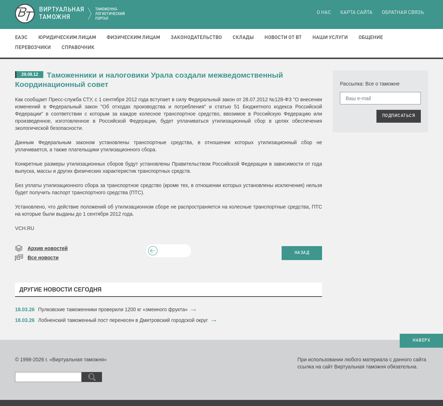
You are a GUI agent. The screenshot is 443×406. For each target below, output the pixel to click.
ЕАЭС (21, 37)
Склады (243, 37)
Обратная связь (403, 12)
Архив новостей (48, 248)
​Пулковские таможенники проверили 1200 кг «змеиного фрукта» (113, 309)
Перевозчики (33, 47)
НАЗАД (302, 253)
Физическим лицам (133, 37)
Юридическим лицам (67, 37)
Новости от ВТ (283, 37)
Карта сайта (356, 12)
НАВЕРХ (421, 340)
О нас (324, 12)
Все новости (43, 257)
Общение (371, 37)
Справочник (78, 47)
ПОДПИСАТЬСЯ (398, 116)
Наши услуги (330, 37)
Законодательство (196, 37)
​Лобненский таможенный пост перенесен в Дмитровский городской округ (123, 320)
